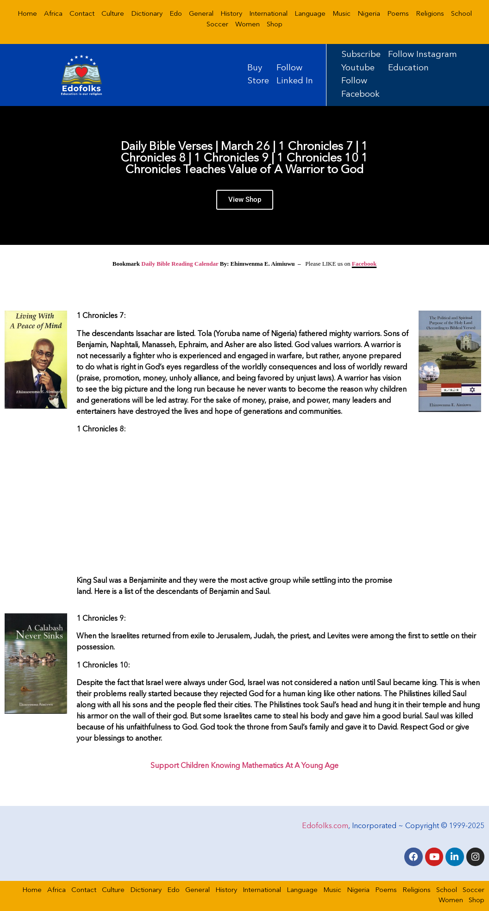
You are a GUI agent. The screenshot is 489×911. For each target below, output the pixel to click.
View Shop (244, 201)
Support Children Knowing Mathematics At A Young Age (244, 766)
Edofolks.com (325, 825)
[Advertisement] (243, 507)
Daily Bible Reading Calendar (179, 263)
